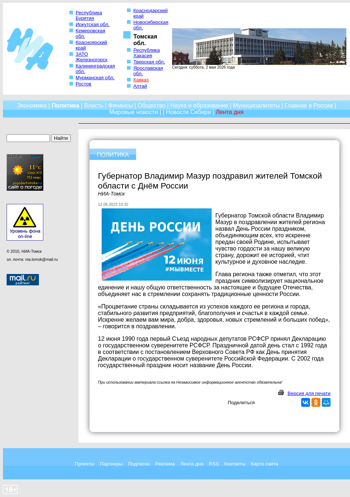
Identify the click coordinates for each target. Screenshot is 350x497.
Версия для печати (309, 393)
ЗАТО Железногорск (91, 56)
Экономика (32, 105)
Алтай (140, 86)
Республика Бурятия (89, 15)
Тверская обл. (149, 62)
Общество (151, 105)
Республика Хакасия (146, 52)
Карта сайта (264, 464)
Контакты (234, 464)
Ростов (83, 84)
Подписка (139, 464)
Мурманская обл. (95, 77)
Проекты (84, 464)
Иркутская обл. (93, 24)
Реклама (165, 464)
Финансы (120, 105)
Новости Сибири (188, 112)
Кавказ (141, 80)
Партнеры (111, 464)
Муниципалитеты (256, 105)
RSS (214, 464)
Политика (65, 105)
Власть (93, 105)
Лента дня (191, 464)
